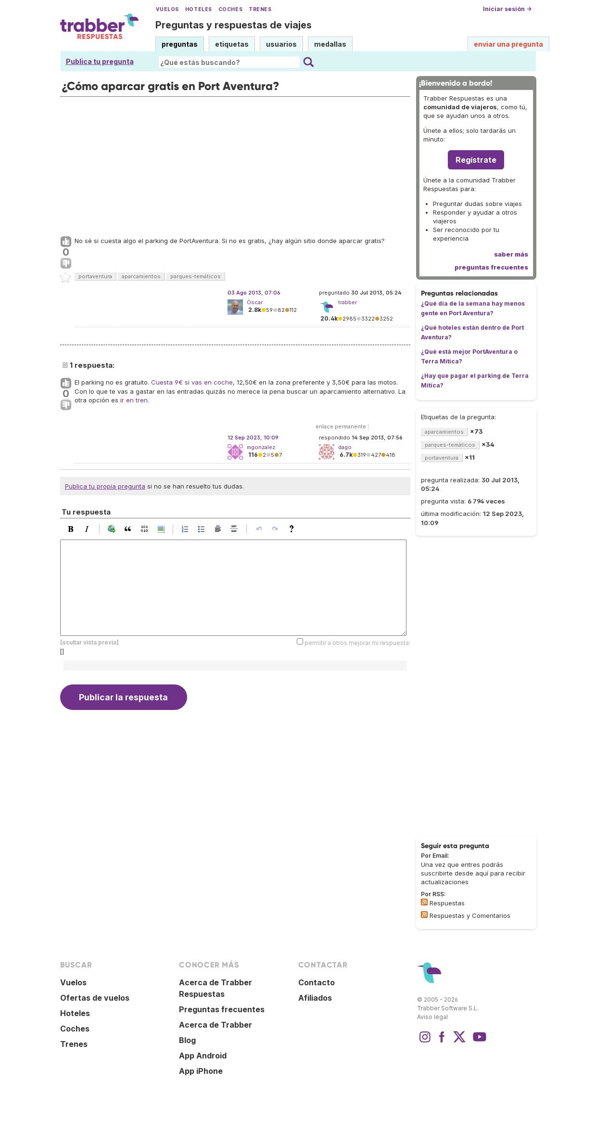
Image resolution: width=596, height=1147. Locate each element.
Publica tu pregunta (100, 61)
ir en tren (134, 400)
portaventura (95, 276)
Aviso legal (432, 1016)
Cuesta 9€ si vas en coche (192, 382)
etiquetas (232, 44)
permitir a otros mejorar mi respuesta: (357, 642)
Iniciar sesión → (507, 9)
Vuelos (167, 9)
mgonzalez (261, 447)
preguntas (180, 44)
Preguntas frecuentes (222, 1009)
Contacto (316, 982)
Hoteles (198, 9)
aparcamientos (141, 276)
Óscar (255, 302)
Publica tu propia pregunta (105, 486)
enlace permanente (341, 426)
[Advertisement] (235, 164)
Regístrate (476, 160)
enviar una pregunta (508, 44)
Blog (187, 1040)
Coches (230, 9)
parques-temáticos (195, 276)
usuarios (281, 44)
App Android (203, 1055)
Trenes (260, 9)
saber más (511, 254)
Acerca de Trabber (215, 1025)
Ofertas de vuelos (94, 998)
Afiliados (315, 998)
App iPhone (201, 1071)
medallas (330, 44)
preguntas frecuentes (491, 267)
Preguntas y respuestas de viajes (233, 25)
